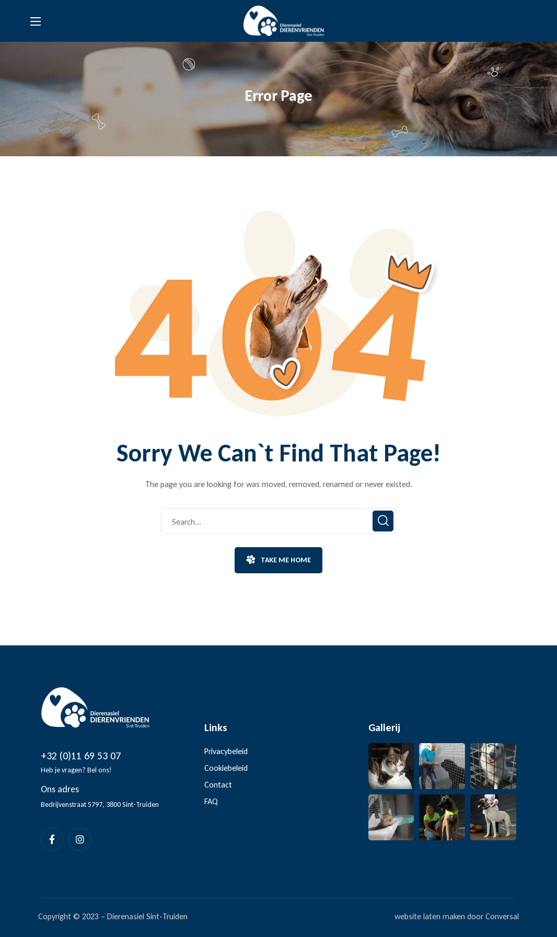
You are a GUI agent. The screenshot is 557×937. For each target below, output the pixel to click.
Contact (218, 785)
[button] (278, 560)
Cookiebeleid (226, 768)
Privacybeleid (226, 751)
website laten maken (429, 916)
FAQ (211, 801)
